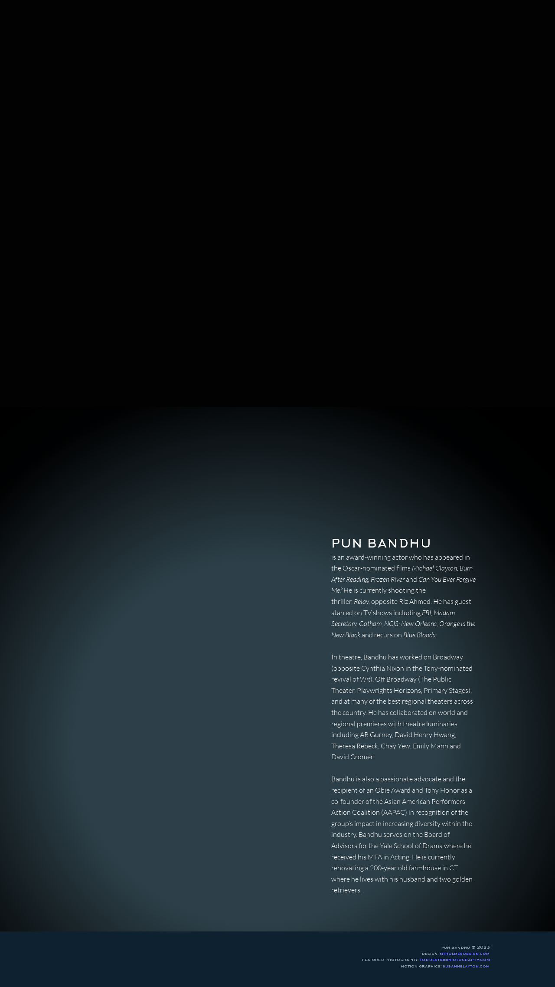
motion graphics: (445, 966)
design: (430, 953)
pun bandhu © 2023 (465, 947)
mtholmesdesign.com (465, 953)
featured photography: (426, 959)
